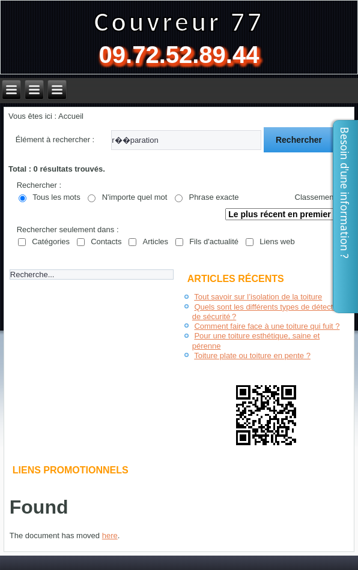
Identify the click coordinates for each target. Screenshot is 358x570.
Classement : (318, 197)
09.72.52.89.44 (179, 54)
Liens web (277, 241)
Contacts (106, 241)
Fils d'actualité (213, 241)
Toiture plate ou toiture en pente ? (252, 355)
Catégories (51, 241)
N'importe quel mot (135, 197)
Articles (155, 241)
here (110, 535)
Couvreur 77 (179, 21)
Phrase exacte (213, 197)
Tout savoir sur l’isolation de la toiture (258, 296)
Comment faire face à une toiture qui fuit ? (266, 326)
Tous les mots (56, 197)
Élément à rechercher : (55, 139)
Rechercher (299, 140)
